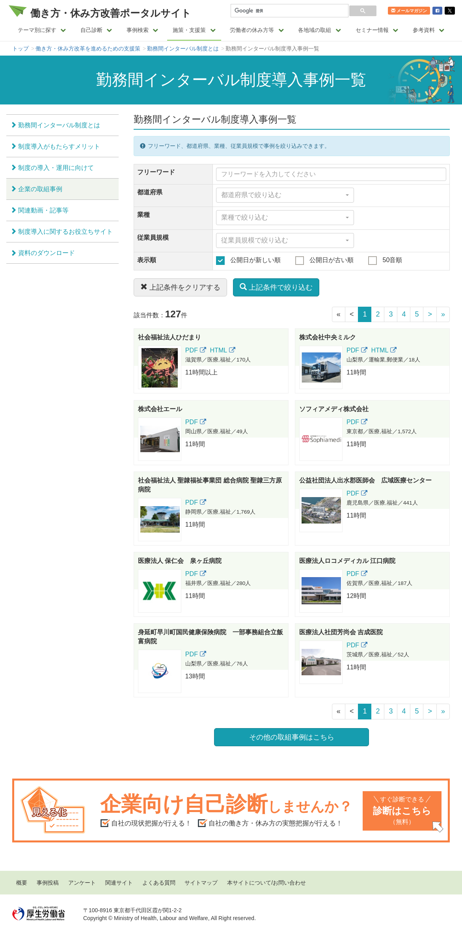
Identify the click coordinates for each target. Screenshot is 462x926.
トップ (20, 48)
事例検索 (142, 30)
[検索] (289, 10)
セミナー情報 (377, 30)
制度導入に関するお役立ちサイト (65, 231)
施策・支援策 (194, 30)
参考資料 (429, 30)
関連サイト (119, 882)
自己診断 (96, 30)
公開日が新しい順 (248, 260)
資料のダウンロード (46, 252)
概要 (21, 882)
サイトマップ (201, 882)
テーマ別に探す (42, 30)
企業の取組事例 (40, 188)
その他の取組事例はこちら (291, 737)
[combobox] (285, 195)
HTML (222, 350)
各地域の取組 (319, 30)
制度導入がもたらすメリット (59, 146)
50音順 (385, 260)
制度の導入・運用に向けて (56, 167)
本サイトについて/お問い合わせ (266, 882)
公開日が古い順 (324, 260)
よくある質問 (158, 882)
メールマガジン (409, 10)
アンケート (82, 882)
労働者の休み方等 (257, 30)
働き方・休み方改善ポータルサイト (110, 13)
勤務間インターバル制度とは (183, 48)
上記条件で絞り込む (276, 287)
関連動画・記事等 (43, 210)
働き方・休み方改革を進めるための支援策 (87, 48)
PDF (195, 350)
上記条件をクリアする (180, 287)
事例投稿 (48, 882)
